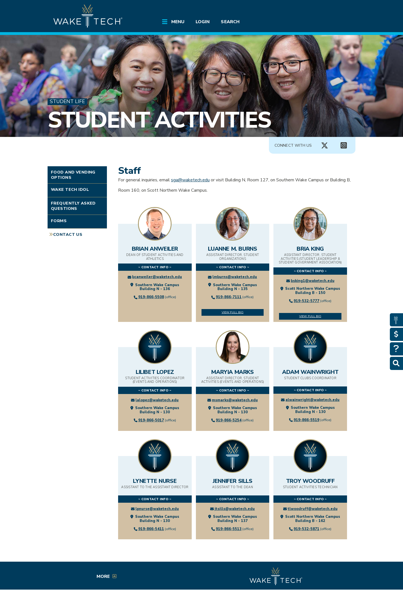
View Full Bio (233, 312)
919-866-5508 (151, 297)
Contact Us (67, 234)
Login (203, 22)
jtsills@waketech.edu (235, 508)
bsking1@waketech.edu (312, 280)
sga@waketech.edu (190, 180)
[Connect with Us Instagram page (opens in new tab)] (344, 145)
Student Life (67, 101)
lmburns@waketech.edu (234, 276)
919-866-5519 (306, 420)
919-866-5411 (151, 528)
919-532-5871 (306, 528)
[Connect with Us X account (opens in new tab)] (324, 145)
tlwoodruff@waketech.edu (313, 508)
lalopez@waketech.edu (157, 400)
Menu (177, 22)
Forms (59, 221)
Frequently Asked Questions (73, 205)
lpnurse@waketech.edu (157, 508)
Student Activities (159, 120)
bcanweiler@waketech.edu (157, 276)
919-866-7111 (229, 297)
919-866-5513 (229, 528)
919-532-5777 (306, 300)
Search (230, 22)
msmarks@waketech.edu (235, 400)
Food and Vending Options (73, 174)
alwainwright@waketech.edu (312, 399)
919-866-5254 (229, 420)
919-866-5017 (151, 420)
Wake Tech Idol (70, 189)
